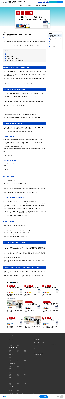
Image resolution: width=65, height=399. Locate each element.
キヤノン (10, 340)
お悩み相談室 (51, 349)
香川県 (18, 383)
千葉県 (10, 361)
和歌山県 (18, 375)
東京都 (10, 360)
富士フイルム (18, 340)
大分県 (25, 387)
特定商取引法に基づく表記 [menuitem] (19, 393)
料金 (3, 37)
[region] (55, 41)
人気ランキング (11, 345)
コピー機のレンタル (44, 340)
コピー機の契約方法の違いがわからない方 (52, 344)
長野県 (18, 365)
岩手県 (10, 351)
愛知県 (10, 369)
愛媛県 (10, 384)
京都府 (25, 374)
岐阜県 (18, 369)
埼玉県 (18, 360)
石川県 (18, 366)
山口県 (25, 378)
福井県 (25, 365)
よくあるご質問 (36, 349)
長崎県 (10, 389)
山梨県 (10, 357)
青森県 (18, 350)
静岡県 (25, 369)
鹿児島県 (10, 390)
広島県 (10, 378)
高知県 (10, 383)
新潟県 (10, 365)
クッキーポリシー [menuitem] (35, 393)
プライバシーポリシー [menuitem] (27, 393)
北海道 (10, 350)
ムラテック (25, 340)
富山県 (10, 366)
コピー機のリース (36, 340)
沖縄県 (18, 390)
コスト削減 (35, 351)
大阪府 (10, 374)
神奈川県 (25, 360)
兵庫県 (18, 374)
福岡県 (10, 387)
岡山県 (18, 378)
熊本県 (18, 389)
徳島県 (25, 383)
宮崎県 (25, 389)
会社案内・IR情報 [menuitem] (11, 393)
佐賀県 (18, 387)
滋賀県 (10, 375)
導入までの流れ (44, 349)
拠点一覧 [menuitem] (13, 2)
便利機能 (18, 345)
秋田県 (18, 351)
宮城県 (25, 350)
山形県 (10, 352)
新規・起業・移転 (36, 344)
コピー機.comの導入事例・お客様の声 (45, 356)
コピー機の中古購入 (51, 340)
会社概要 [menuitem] (9, 2)
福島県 (25, 351)
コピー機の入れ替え (44, 344)
